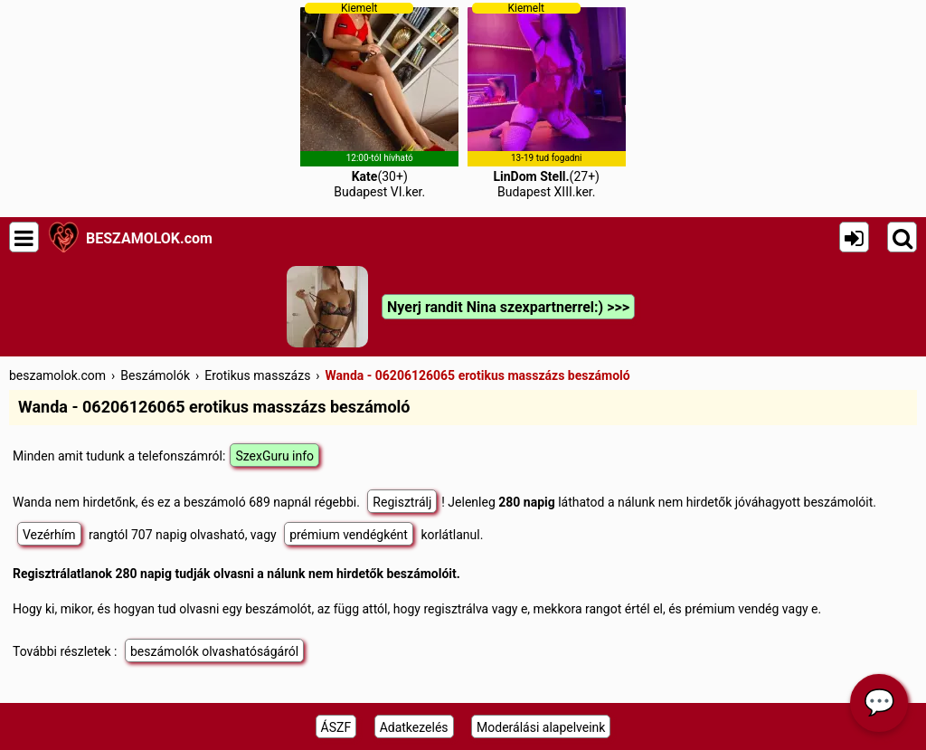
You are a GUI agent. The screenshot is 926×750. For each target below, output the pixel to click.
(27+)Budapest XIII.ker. (547, 100)
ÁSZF (336, 727)
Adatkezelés (414, 727)
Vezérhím (49, 534)
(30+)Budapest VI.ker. (379, 100)
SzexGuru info (274, 456)
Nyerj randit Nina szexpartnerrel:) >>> (508, 307)
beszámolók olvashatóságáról (214, 651)
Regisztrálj (402, 502)
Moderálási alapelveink (541, 727)
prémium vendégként (348, 534)
